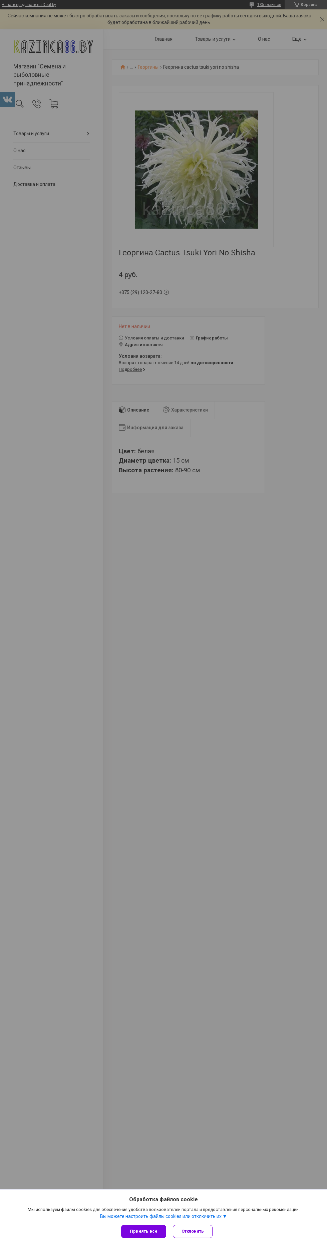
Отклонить (193, 1231)
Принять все (143, 1231)
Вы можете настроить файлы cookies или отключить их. (161, 1216)
